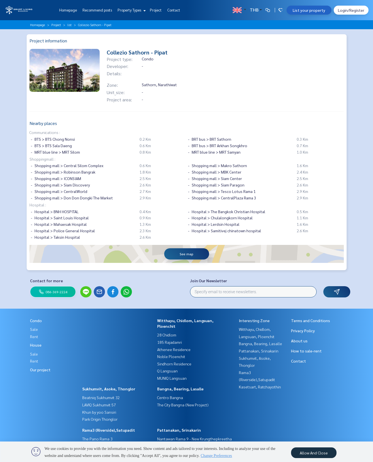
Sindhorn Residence (174, 363)
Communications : (44, 132)
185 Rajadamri (169, 342)
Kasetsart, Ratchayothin (260, 386)
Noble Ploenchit (171, 356)
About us (299, 340)
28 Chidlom (166, 334)
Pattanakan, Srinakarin (179, 430)
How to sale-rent (306, 350)
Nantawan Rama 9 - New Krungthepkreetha (194, 438)
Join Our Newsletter (208, 280)
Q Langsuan (167, 370)
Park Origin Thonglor (100, 419)
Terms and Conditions (310, 320)
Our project (40, 369)
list (69, 24)
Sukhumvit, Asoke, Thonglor (108, 388)
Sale (34, 329)
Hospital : (37, 204)
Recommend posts (97, 10)
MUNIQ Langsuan (172, 378)
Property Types (131, 10)
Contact (173, 10)
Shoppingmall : (42, 158)
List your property (309, 10)
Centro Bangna (170, 397)
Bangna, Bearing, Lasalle (180, 388)
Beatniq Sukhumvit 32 (101, 397)
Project (156, 10)
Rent (34, 336)
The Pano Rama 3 (97, 438)
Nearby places (43, 123)
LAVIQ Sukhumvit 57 (99, 404)
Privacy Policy (303, 330)
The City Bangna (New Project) (183, 404)
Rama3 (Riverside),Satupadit (108, 430)
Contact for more (46, 280)
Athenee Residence (174, 349)
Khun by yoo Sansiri (99, 412)
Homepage (68, 10)
